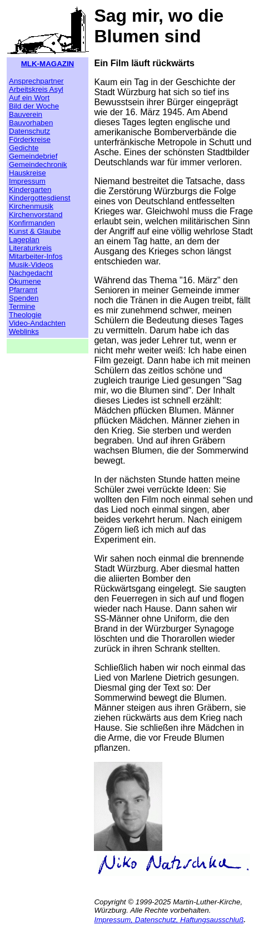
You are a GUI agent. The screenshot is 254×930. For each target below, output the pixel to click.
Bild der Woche (34, 106)
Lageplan (24, 239)
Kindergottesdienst (39, 198)
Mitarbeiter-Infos (35, 256)
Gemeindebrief (33, 156)
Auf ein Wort (29, 98)
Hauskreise (27, 173)
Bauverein (25, 114)
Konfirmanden (32, 223)
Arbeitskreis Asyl (36, 89)
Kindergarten (30, 189)
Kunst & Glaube (35, 231)
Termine (22, 306)
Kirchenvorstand (35, 214)
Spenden (23, 298)
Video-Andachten (37, 323)
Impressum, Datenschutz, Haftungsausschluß (168, 920)
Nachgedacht (31, 273)
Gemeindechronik (38, 164)
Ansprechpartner (36, 81)
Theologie (25, 315)
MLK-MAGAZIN (47, 64)
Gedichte (23, 148)
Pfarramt (23, 290)
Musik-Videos (31, 264)
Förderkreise (30, 139)
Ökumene (25, 281)
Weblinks (24, 331)
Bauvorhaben (31, 123)
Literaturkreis (30, 248)
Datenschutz (29, 131)
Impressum (27, 181)
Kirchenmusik (31, 206)
